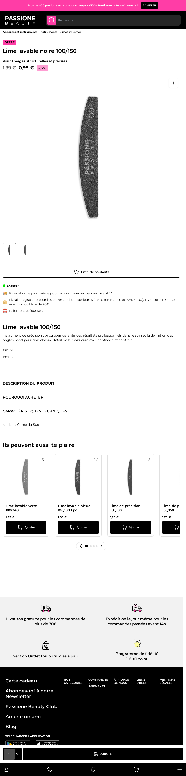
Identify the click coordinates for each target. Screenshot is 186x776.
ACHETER (149, 3)
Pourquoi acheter (23, 397)
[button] (81, 546)
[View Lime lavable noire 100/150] (9, 249)
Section (20, 656)
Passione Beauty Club (31, 706)
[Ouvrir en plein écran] (173, 83)
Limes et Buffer (70, 32)
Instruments (48, 32)
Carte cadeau (21, 681)
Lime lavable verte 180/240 (21, 508)
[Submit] (51, 20)
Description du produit (28, 383)
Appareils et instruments (20, 32)
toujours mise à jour (59, 656)
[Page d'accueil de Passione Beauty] (20, 20)
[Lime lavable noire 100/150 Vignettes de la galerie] (17, 249)
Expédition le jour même (129, 619)
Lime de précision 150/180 (125, 508)
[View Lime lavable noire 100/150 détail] (25, 249)
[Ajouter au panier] (103, 754)
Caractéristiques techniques (35, 411)
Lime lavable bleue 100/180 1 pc (74, 508)
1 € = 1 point (137, 659)
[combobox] (113, 20)
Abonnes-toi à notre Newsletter (29, 693)
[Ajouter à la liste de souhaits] (91, 272)
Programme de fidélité (137, 654)
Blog (11, 726)
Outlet (33, 656)
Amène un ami (23, 716)
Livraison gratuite (22, 619)
